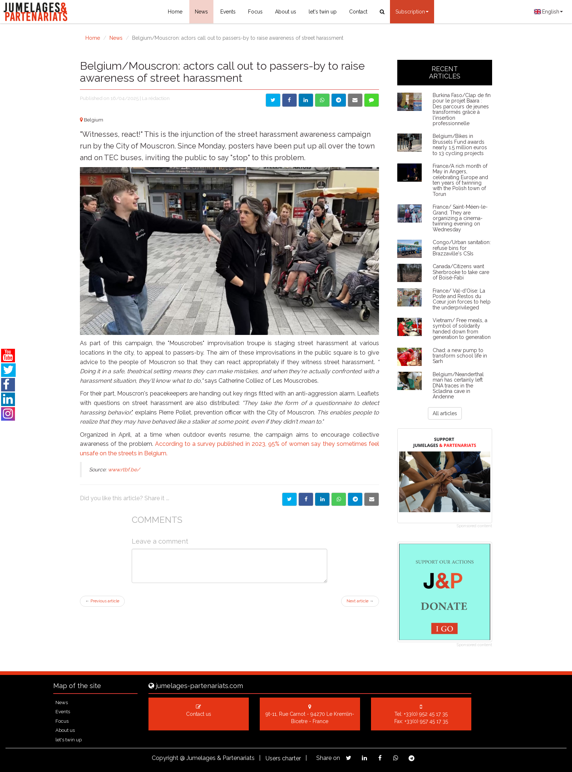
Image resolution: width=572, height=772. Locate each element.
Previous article (102, 601)
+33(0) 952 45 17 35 (426, 714)
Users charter (283, 758)
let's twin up (323, 12)
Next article (360, 601)
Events (228, 12)
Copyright (165, 757)
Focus (255, 12)
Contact (358, 12)
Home (175, 12)
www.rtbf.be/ (124, 469)
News (201, 12)
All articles (445, 413)
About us (285, 12)
